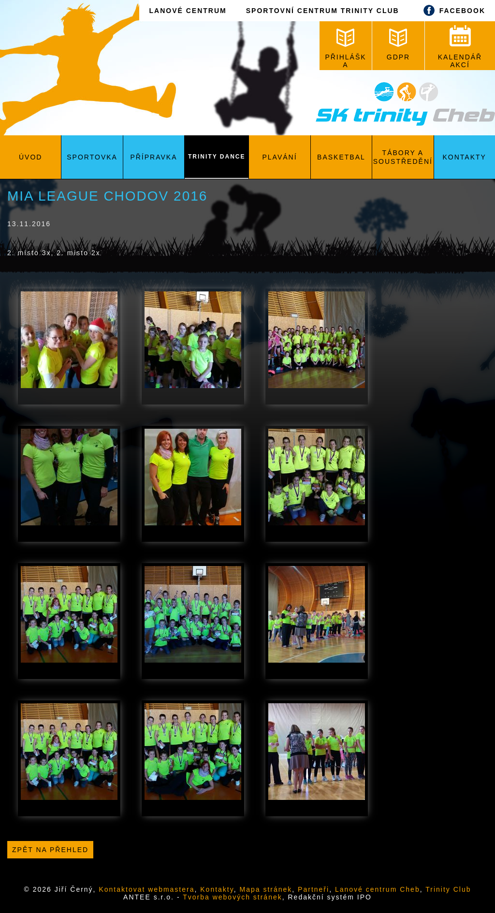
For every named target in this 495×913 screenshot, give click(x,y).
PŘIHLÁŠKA (345, 49)
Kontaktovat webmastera (146, 889)
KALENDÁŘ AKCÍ (460, 47)
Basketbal (341, 157)
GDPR (398, 45)
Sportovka (92, 157)
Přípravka (153, 157)
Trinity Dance (216, 156)
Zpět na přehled (50, 850)
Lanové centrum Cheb (377, 889)
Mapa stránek (266, 889)
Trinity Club (448, 889)
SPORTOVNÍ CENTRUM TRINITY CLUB (322, 10)
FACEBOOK (452, 10)
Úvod (30, 157)
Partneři (313, 889)
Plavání (279, 157)
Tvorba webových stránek (232, 897)
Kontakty (464, 157)
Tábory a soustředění (403, 157)
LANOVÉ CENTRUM (187, 10)
